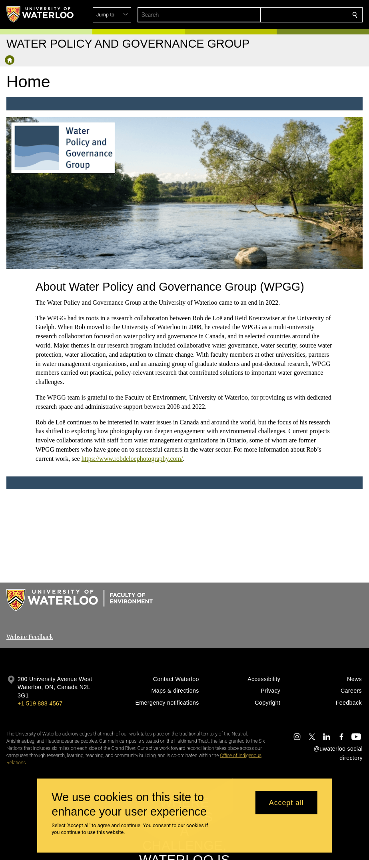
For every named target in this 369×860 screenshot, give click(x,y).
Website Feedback (29, 636)
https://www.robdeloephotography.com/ (132, 458)
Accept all (286, 802)
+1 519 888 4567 (40, 703)
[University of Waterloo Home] (40, 14)
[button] (297, 15)
